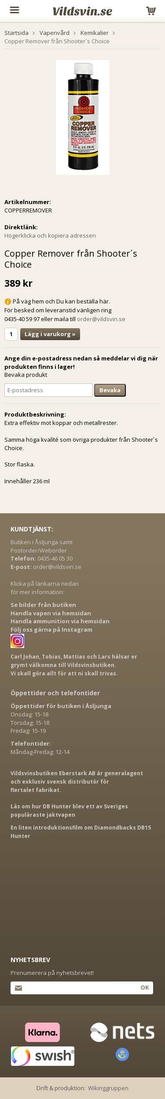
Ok (144, 987)
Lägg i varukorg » (50, 334)
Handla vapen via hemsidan (51, 613)
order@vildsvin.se (101, 319)
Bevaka (110, 390)
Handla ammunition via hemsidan (60, 621)
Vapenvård (55, 33)
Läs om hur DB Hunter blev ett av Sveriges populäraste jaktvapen (69, 811)
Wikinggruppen (108, 1088)
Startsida (16, 33)
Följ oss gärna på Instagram (51, 629)
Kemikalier (95, 33)
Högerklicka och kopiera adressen (50, 235)
